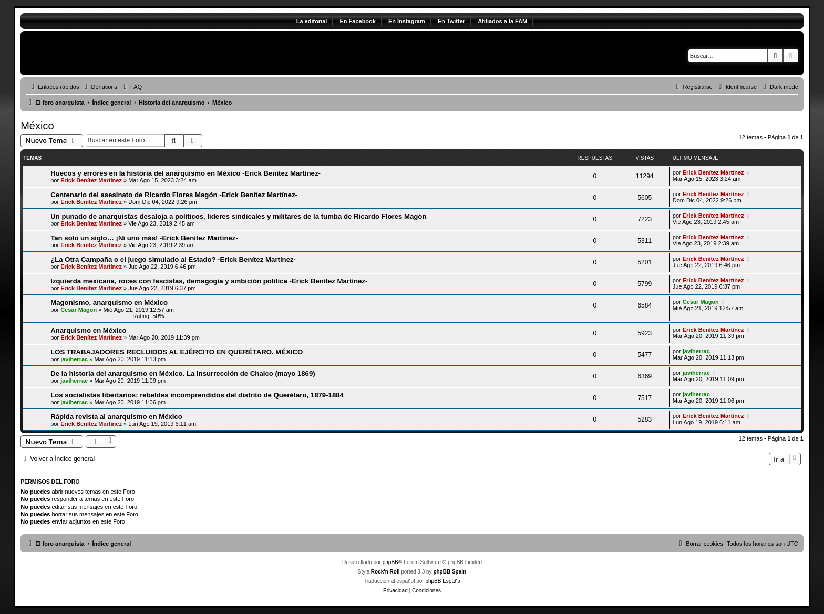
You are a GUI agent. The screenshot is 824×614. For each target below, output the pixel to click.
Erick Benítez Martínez (91, 180)
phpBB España (442, 581)
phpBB (390, 562)
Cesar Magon (78, 309)
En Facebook (357, 21)
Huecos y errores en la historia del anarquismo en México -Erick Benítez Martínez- (185, 173)
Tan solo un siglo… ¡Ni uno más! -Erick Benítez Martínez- (144, 238)
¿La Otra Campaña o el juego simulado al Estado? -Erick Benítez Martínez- (173, 259)
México (37, 125)
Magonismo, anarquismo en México (109, 302)
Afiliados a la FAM (502, 21)
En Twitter (451, 21)
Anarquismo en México (88, 330)
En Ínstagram (406, 21)
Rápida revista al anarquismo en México (116, 417)
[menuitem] (99, 86)
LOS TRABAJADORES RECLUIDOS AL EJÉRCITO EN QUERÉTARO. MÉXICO (176, 352)
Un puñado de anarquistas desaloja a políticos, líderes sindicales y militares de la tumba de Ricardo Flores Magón (238, 216)
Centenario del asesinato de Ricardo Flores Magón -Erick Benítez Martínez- (173, 195)
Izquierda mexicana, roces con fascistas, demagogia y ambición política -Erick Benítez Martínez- (208, 281)
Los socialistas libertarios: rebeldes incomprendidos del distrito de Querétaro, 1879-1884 (197, 395)
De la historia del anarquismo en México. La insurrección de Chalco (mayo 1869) (182, 373)
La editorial (311, 21)
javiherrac (74, 359)
